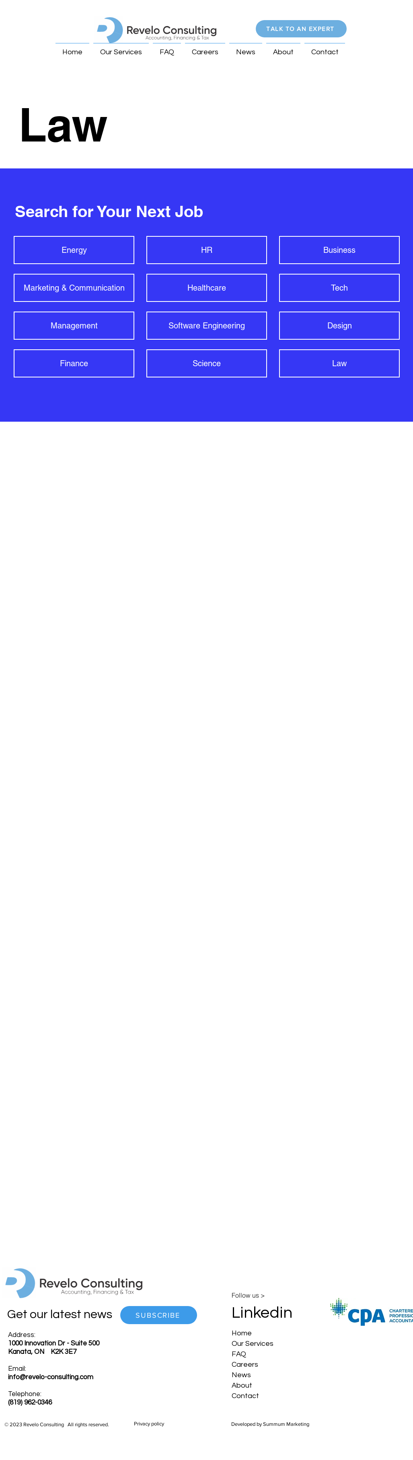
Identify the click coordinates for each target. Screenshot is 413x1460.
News (241, 1375)
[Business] (339, 250)
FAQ (239, 1354)
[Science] (206, 363)
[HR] (206, 250)
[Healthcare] (206, 288)
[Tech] (339, 288)
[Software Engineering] (206, 326)
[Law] (339, 363)
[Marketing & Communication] (74, 288)
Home (242, 1333)
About (242, 1385)
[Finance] (74, 363)
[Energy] (74, 250)
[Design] (339, 326)
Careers (245, 1364)
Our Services (252, 1343)
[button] (301, 28)
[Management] (74, 326)
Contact (245, 1396)
